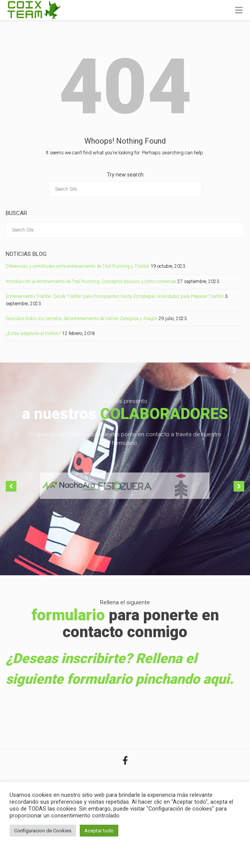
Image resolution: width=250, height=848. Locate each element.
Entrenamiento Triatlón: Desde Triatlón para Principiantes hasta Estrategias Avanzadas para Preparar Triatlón (115, 296)
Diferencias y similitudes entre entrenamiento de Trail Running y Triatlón (78, 266)
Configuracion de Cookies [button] (42, 830)
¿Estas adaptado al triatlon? (33, 333)
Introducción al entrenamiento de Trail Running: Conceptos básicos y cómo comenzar (91, 281)
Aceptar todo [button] (99, 830)
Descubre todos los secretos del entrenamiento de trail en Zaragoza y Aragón (82, 318)
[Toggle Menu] (238, 10)
